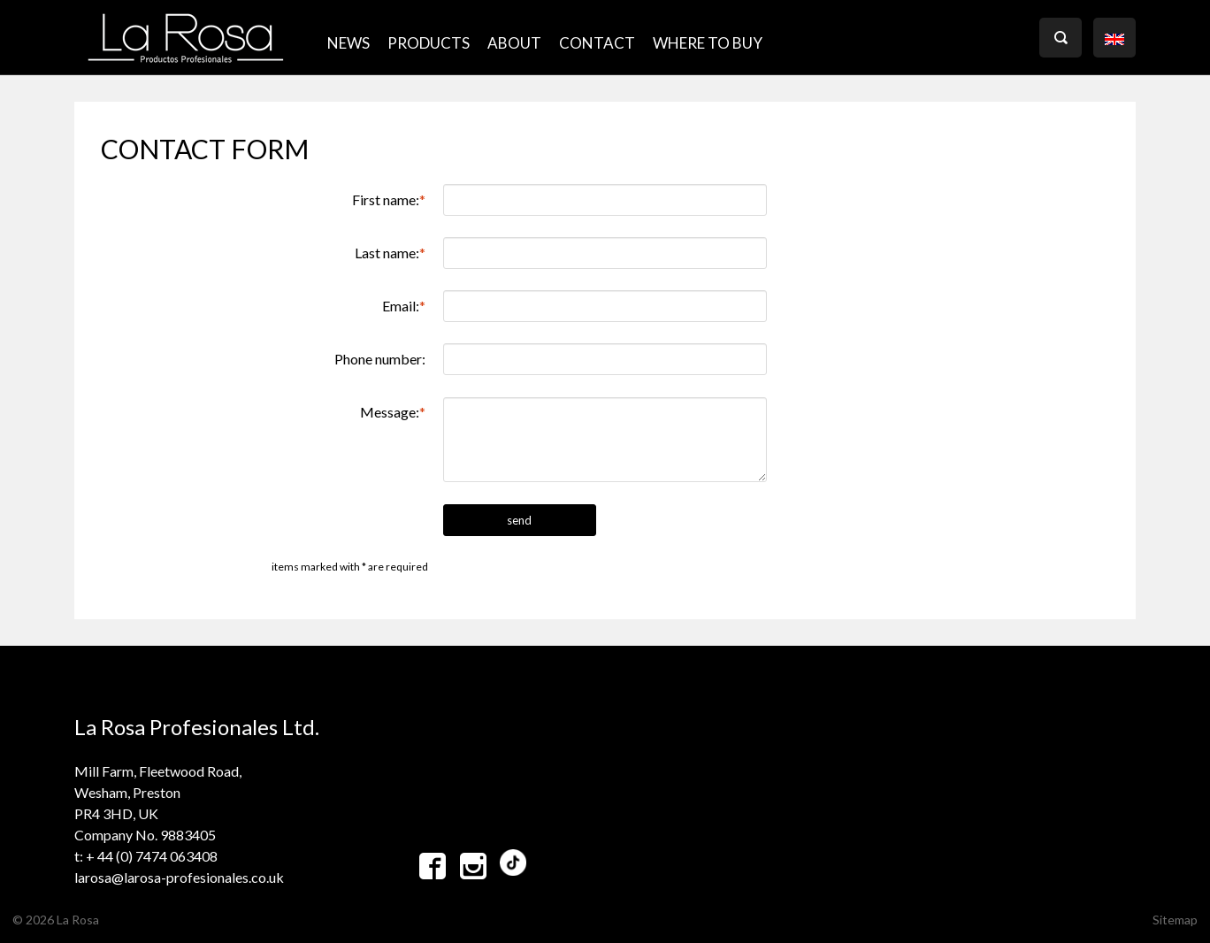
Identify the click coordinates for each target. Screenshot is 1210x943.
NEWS (348, 43)
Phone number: (379, 358)
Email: (403, 305)
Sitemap (1175, 919)
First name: (388, 199)
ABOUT (514, 43)
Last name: (390, 252)
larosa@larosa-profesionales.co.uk (179, 877)
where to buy (707, 43)
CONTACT (597, 43)
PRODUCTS (428, 43)
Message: (392, 411)
